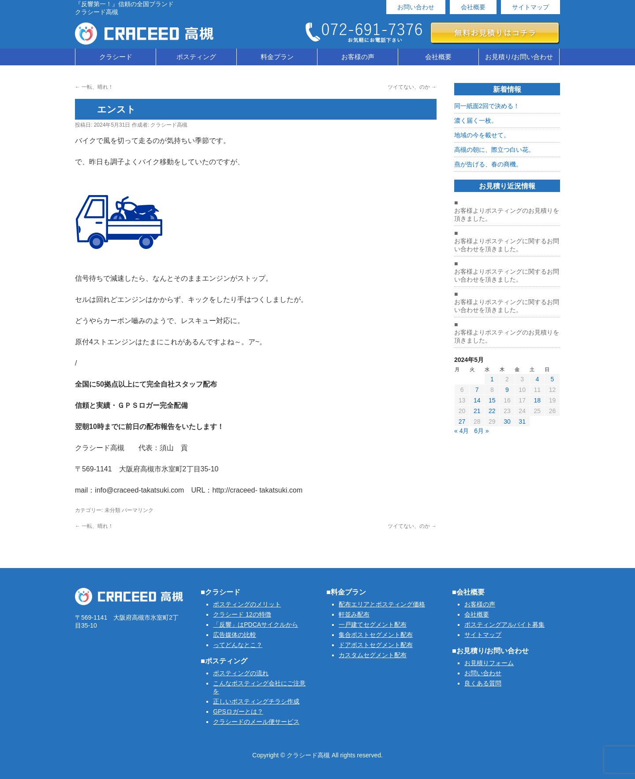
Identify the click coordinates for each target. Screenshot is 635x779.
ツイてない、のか (412, 87)
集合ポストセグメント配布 (376, 634)
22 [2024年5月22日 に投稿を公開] (492, 410)
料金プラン (277, 56)
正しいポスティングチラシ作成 (256, 701)
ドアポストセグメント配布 (376, 644)
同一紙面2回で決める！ (486, 105)
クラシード (115, 56)
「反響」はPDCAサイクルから (255, 624)
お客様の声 (357, 56)
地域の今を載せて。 (482, 135)
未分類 (112, 510)
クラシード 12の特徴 (242, 614)
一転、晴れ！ (94, 87)
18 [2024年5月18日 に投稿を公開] (537, 400)
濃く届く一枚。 (475, 120)
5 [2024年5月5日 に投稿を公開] (552, 379)
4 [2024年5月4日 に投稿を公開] (537, 379)
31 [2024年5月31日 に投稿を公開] (522, 421)
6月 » (481, 430)
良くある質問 (482, 683)
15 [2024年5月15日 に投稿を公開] (492, 400)
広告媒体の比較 (234, 634)
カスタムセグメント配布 (373, 655)
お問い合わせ (415, 7)
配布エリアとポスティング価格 (382, 604)
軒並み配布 (354, 614)
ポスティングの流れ (241, 673)
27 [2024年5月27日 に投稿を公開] (462, 421)
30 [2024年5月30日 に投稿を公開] (507, 421)
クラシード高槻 (168, 125)
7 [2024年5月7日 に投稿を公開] (477, 389)
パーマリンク (137, 510)
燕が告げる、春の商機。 (488, 164)
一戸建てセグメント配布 (373, 624)
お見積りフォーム (489, 662)
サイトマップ (530, 7)
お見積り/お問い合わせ (519, 56)
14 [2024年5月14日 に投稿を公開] (477, 400)
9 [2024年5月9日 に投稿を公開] (507, 389)
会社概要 (473, 7)
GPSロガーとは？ (238, 711)
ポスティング (196, 56)
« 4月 (461, 430)
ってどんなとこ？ (237, 644)
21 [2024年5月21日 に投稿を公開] (477, 410)
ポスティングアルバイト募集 (504, 624)
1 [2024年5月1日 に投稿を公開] (492, 379)
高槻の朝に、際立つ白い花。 (494, 149)
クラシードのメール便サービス (256, 721)
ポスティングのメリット (247, 604)
